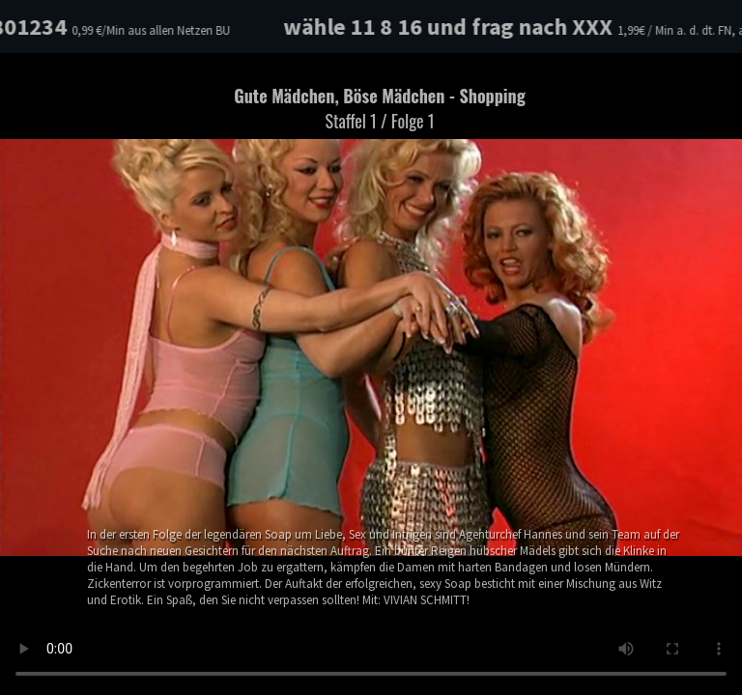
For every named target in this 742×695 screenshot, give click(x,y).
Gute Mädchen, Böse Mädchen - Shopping (379, 108)
